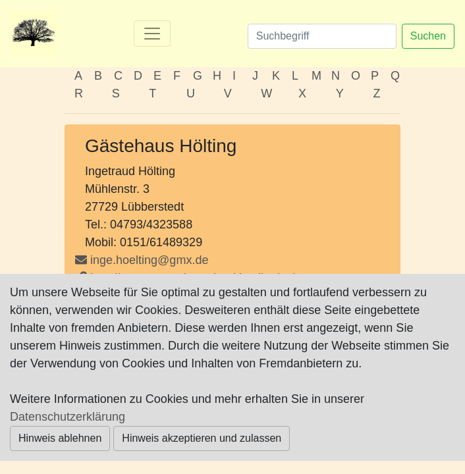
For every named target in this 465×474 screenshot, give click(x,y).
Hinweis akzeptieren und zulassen (201, 438)
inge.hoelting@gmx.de (149, 260)
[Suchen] (322, 36)
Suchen (428, 35)
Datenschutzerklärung (67, 416)
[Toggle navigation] (152, 33)
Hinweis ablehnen (59, 438)
